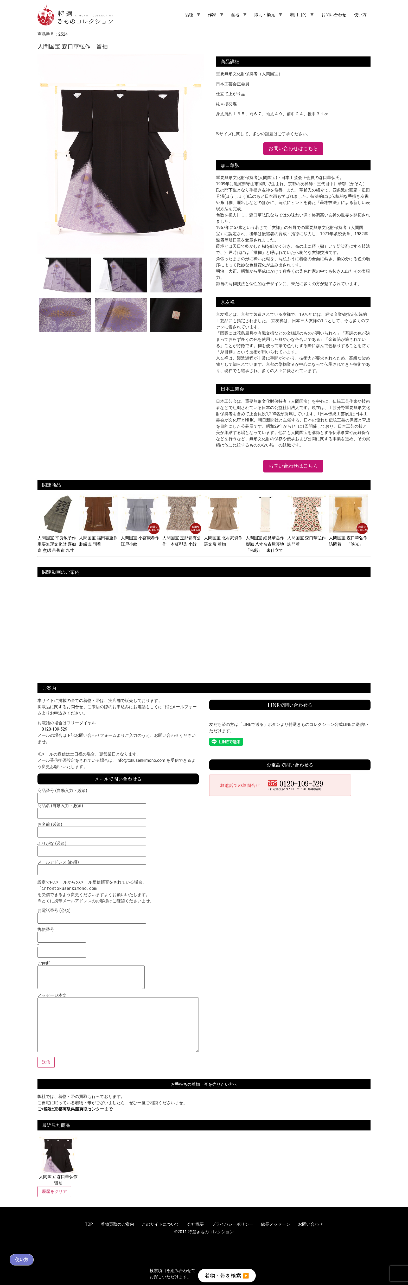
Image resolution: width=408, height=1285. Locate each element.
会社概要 (195, 1224)
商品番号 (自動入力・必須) (91, 795)
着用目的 (298, 14)
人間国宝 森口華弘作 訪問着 (308, 538)
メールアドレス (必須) (91, 866)
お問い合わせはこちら (293, 148)
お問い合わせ (333, 14)
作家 (212, 14)
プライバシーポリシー (232, 1224)
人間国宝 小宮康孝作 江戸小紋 (142, 538)
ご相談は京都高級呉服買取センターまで (74, 1109)
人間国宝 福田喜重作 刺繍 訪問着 (100, 538)
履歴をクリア (54, 1191)
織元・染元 (264, 14)
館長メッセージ (275, 1224)
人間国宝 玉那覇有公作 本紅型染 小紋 (181, 538)
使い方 (360, 14)
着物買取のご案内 (117, 1224)
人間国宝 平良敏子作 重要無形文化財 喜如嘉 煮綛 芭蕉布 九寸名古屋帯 (58, 544)
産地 (235, 14)
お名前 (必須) (91, 828)
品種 (189, 14)
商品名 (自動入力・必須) (91, 810)
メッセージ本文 (118, 1023)
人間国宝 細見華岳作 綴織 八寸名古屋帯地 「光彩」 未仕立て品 (267, 544)
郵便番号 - (61, 941)
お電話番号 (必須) (91, 914)
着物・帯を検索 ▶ (226, 1274)
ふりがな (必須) (91, 847)
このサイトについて (160, 1224)
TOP (89, 1224)
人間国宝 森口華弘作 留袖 (58, 1160)
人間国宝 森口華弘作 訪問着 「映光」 (350, 538)
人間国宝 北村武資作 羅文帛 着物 (225, 538)
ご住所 (91, 975)
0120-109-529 (54, 729)
